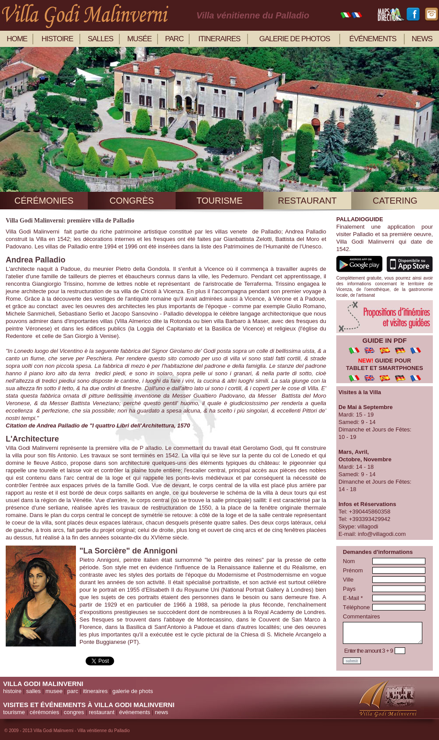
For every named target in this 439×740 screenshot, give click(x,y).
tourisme (219, 200)
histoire (57, 39)
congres (74, 712)
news (422, 39)
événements (372, 39)
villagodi (367, 526)
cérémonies (43, 200)
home (17, 39)
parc (174, 39)
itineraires (219, 39)
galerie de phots (132, 691)
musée (139, 39)
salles (100, 39)
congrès (131, 200)
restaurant (307, 200)
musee (53, 691)
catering (395, 200)
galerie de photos (294, 39)
